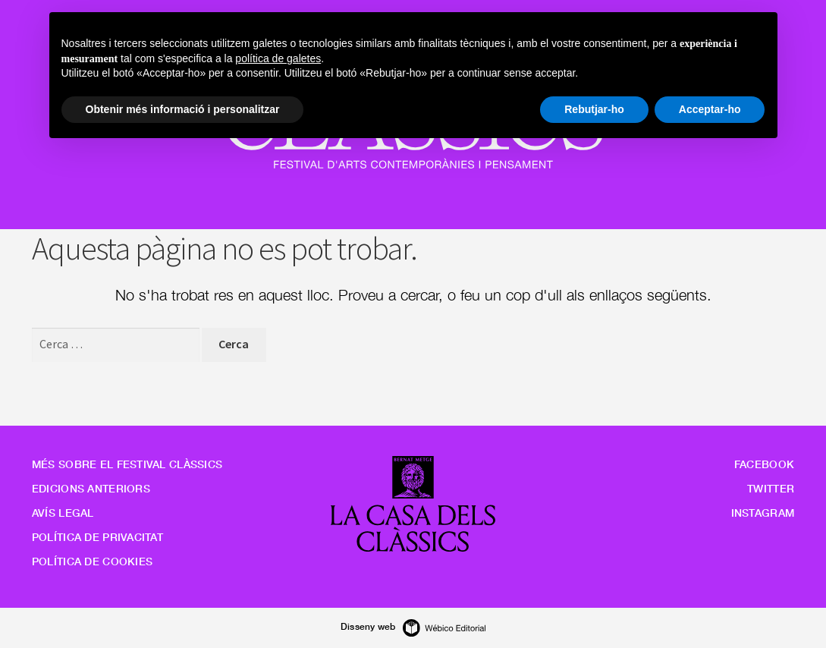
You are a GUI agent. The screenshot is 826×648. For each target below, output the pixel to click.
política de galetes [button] (278, 58)
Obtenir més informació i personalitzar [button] (183, 109)
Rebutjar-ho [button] (594, 109)
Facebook (764, 464)
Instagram (763, 512)
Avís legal (63, 512)
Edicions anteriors (91, 488)
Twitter (770, 488)
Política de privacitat (97, 536)
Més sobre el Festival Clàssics (127, 464)
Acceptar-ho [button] (710, 109)
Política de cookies (92, 561)
